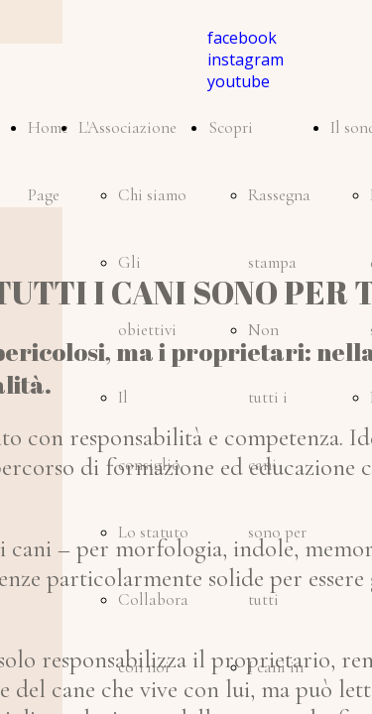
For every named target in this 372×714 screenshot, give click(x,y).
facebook (242, 38)
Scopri (230, 127)
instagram (245, 59)
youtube (238, 81)
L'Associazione (127, 127)
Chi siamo (152, 194)
